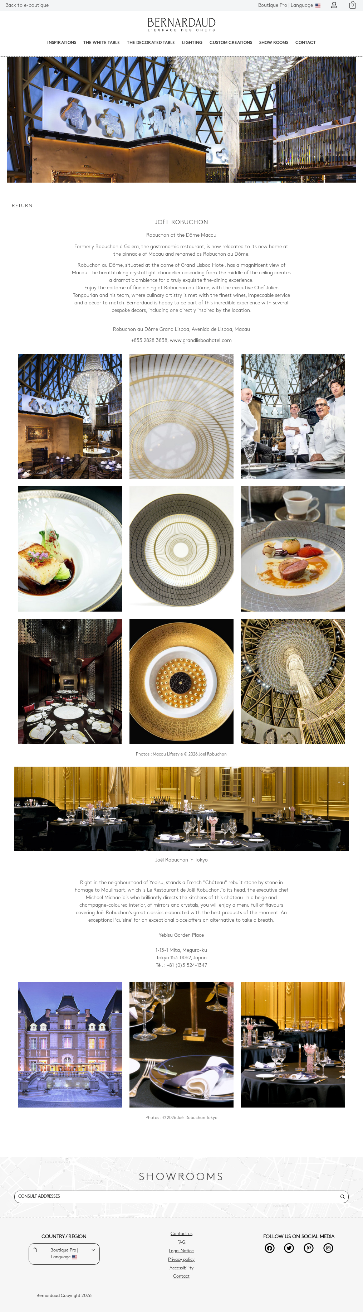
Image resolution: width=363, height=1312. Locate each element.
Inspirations (61, 43)
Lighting (192, 43)
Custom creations (231, 43)
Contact (305, 43)
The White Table (101, 43)
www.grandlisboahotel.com (201, 340)
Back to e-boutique (27, 5)
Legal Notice (181, 1251)
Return (22, 206)
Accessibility (181, 1268)
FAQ (181, 1242)
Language (289, 5)
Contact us (181, 1234)
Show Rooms (273, 43)
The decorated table (151, 43)
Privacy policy (181, 1260)
